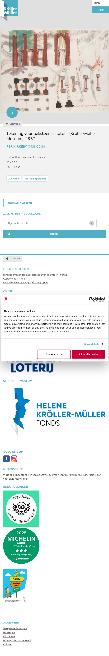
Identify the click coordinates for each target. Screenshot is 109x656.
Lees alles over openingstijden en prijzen (25, 282)
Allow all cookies (88, 354)
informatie (10, 111)
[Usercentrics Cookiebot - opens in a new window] (91, 299)
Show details (91, 344)
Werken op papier (35, 178)
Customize (54, 354)
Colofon (7, 644)
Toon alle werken (20, 203)
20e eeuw (13, 178)
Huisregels (9, 632)
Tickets (100, 9)
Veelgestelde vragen (15, 628)
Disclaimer (9, 636)
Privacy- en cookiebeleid (17, 640)
